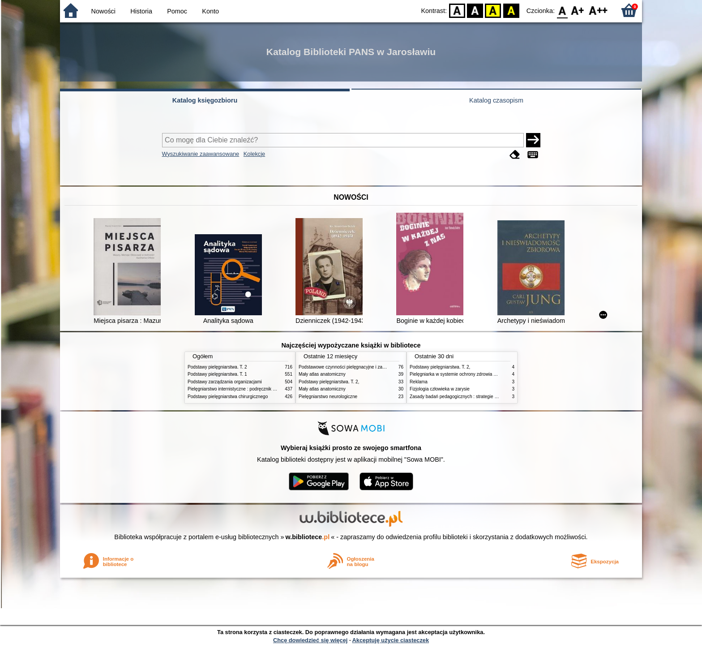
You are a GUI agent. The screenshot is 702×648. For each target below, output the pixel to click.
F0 (562, 10)
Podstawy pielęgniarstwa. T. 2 (217, 367)
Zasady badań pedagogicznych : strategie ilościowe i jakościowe (474, 396)
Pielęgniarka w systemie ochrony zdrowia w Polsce (460, 374)
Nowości (103, 11)
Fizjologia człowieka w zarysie (440, 388)
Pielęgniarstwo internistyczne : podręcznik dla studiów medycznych (254, 388)
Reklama (419, 381)
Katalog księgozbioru (205, 100)
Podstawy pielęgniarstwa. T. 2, (329, 381)
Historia (141, 11)
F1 (578, 10)
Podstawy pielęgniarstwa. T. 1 (217, 374)
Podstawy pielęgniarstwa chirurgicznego (228, 396)
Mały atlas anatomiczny (322, 374)
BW (475, 10)
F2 (598, 10)
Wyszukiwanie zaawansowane (201, 153)
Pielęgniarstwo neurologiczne (328, 396)
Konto (210, 11)
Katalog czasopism (496, 100)
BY (511, 10)
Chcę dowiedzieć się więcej (310, 640)
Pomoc (177, 11)
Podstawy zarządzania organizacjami (225, 381)
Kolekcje (254, 153)
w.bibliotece (308, 537)
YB (493, 10)
